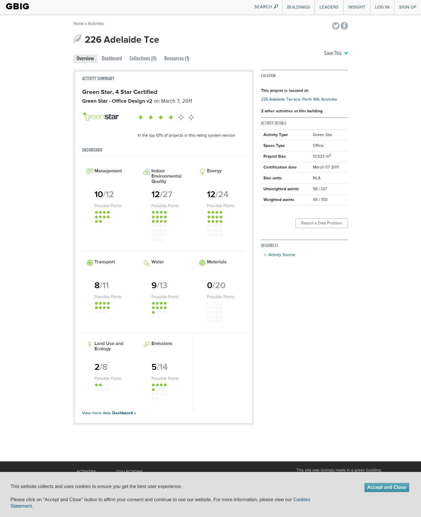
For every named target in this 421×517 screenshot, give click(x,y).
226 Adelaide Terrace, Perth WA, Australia (299, 99)
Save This (336, 53)
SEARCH (266, 7)
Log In (382, 7)
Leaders (329, 7)
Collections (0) (143, 59)
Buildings (298, 7)
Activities (96, 24)
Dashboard (112, 59)
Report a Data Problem (321, 223)
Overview (85, 59)
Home (78, 24)
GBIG (18, 6)
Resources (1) (176, 59)
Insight (356, 7)
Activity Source (281, 255)
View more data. (109, 413)
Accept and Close (386, 487)
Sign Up (407, 7)
